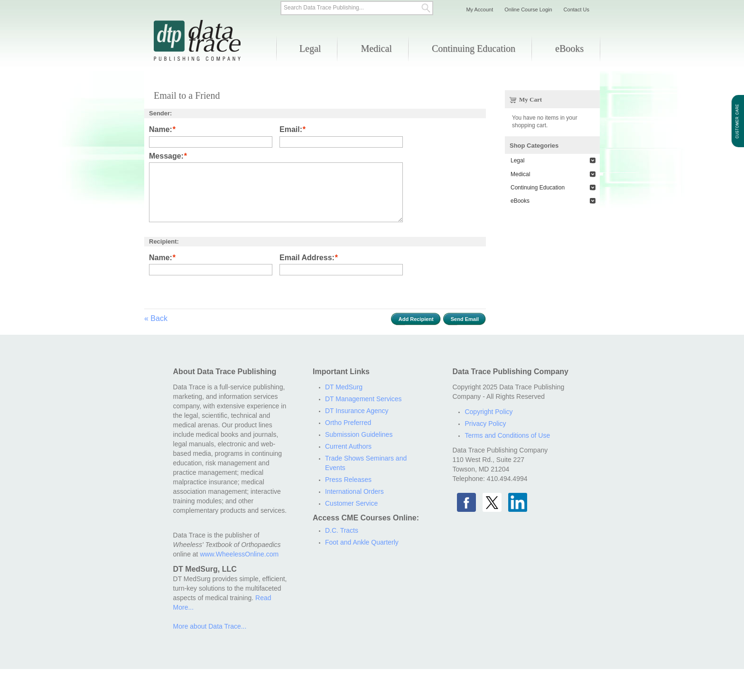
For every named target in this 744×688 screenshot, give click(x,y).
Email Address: (307, 258)
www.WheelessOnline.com (239, 554)
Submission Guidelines (358, 434)
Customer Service (351, 503)
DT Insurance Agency (357, 411)
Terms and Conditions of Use (507, 435)
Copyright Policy (488, 411)
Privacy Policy (485, 423)
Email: (290, 130)
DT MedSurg (344, 387)
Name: (160, 130)
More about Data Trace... (210, 626)
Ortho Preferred (348, 422)
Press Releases (348, 479)
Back (155, 318)
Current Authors (348, 446)
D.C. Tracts (341, 530)
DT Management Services (363, 399)
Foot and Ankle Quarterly (362, 542)
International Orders (354, 491)
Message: (166, 156)
